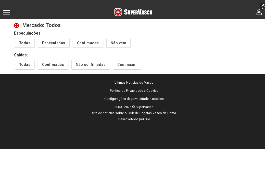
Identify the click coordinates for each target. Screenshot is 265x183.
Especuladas (53, 43)
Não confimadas (91, 65)
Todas (25, 43)
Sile (147, 119)
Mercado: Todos (41, 25)
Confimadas (88, 43)
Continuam (127, 65)
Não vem (119, 43)
